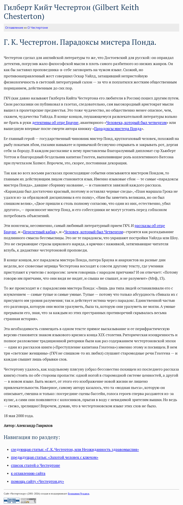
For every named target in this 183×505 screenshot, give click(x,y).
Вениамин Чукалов (78, 493)
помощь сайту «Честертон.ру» (37, 481)
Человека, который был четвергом (136, 122)
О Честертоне (38, 27)
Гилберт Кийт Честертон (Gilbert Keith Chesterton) (71, 11)
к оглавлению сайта (28, 473)
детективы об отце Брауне (55, 122)
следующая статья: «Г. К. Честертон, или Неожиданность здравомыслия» (75, 449)
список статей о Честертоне (35, 465)
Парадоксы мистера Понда (117, 128)
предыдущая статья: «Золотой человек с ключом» (54, 457)
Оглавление (14, 27)
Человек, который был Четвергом (93, 231)
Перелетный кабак (39, 231)
